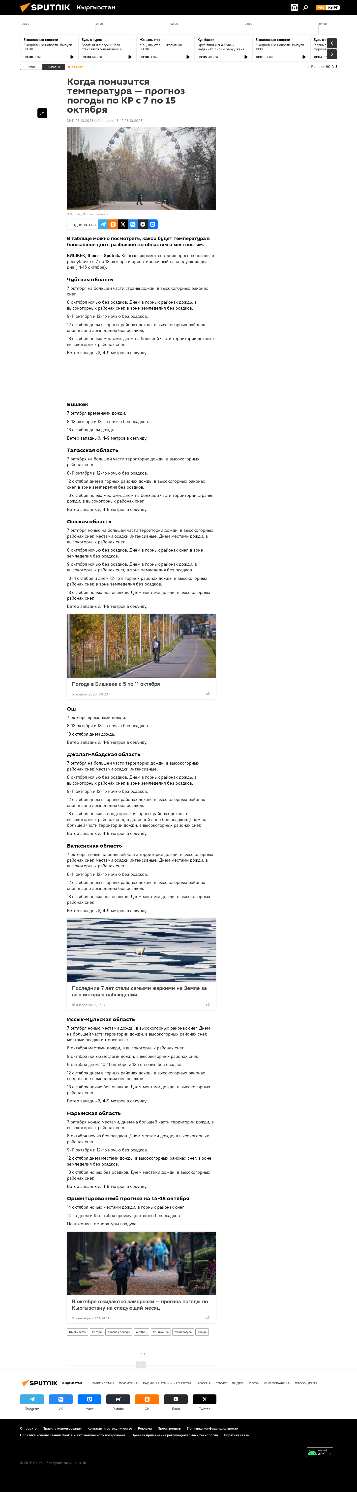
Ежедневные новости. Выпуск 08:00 (48, 47)
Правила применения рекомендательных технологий (174, 1435)
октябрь (141, 1332)
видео (238, 1383)
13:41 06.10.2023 (80, 120)
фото (254, 1383)
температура (183, 1332)
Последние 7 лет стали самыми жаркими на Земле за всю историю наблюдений (139, 991)
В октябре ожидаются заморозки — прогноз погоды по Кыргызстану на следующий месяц (140, 1304)
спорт (221, 1383)
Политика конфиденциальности (212, 1428)
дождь (202, 1332)
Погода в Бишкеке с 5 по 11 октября (116, 684)
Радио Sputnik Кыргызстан (167, 1383)
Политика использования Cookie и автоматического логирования (72, 1435)
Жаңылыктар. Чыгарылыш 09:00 (161, 47)
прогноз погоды (119, 1332)
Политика (128, 1383)
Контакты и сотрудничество (110, 1428)
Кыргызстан (77, 1332)
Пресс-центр (306, 1383)
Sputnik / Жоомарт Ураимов (89, 214)
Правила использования (62, 1428)
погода (97, 1332)
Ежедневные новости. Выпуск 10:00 (280, 47)
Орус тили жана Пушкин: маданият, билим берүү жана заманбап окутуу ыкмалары (221, 49)
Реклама (145, 1428)
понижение (161, 1332)
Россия (204, 1383)
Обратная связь (236, 1435)
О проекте (28, 1428)
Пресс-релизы (169, 1428)
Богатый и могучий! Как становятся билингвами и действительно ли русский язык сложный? (107, 51)
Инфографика (277, 1383)
